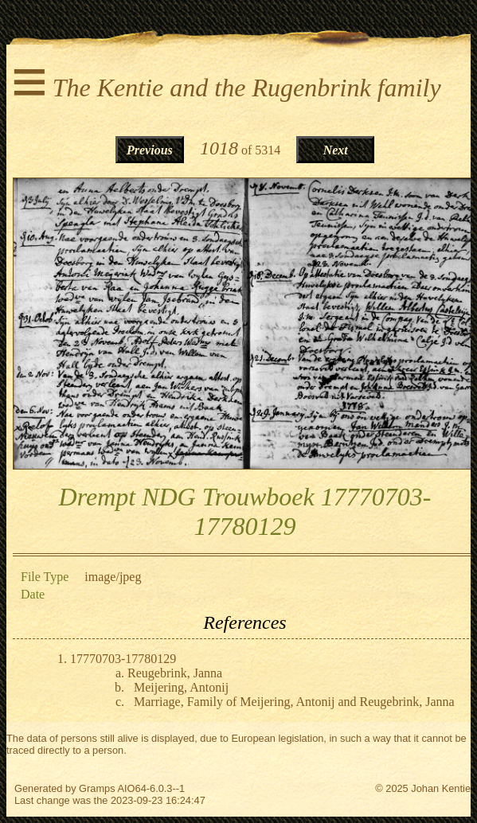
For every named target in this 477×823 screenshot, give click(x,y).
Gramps (97, 788)
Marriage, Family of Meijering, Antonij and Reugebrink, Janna (294, 701)
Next (335, 150)
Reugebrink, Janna (174, 673)
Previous (150, 150)
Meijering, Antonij (181, 687)
